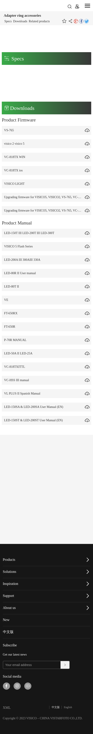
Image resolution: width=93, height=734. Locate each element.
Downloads (20, 21)
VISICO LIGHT (15, 183)
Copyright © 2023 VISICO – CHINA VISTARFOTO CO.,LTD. (43, 718)
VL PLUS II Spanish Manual (23, 393)
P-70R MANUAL (16, 340)
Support (8, 596)
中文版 (8, 632)
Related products (39, 21)
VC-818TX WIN (15, 157)
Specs (8, 21)
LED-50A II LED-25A (19, 353)
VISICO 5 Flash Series (19, 246)
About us (9, 608)
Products (9, 559)
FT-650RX (12, 313)
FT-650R (10, 326)
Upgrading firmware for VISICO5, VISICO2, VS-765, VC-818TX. (47, 197)
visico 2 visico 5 (15, 143)
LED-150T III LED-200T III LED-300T (30, 233)
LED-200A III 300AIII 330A (23, 259)
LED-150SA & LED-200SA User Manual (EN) (34, 407)
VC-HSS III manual (17, 380)
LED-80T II (12, 286)
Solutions (9, 572)
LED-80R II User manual (21, 273)
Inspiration (10, 584)
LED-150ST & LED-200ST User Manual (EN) (34, 420)
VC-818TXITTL (15, 366)
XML (7, 707)
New (6, 620)
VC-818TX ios (14, 170)
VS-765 (10, 130)
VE (7, 300)
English (68, 707)
